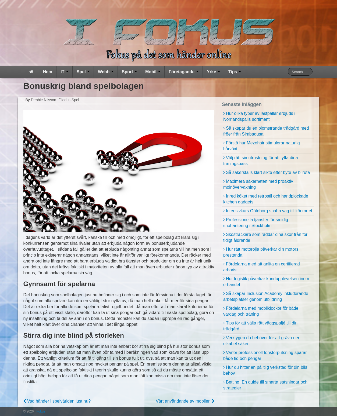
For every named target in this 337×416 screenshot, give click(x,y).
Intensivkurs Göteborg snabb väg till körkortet (269, 211)
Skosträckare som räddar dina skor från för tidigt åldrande (265, 237)
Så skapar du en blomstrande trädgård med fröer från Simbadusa (266, 131)
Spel (83, 72)
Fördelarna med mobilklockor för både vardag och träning (260, 311)
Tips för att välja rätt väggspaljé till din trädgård (260, 326)
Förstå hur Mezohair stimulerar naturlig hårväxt (261, 146)
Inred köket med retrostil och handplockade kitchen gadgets (265, 199)
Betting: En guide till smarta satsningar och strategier (265, 385)
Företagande (183, 72)
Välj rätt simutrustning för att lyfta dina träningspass (260, 160)
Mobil (152, 72)
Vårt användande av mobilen (185, 401)
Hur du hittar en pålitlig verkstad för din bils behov (265, 370)
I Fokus (39, 411)
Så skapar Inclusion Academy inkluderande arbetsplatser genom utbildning (265, 296)
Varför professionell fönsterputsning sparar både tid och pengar (265, 355)
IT (64, 72)
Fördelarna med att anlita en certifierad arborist (261, 267)
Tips (234, 72)
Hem (47, 72)
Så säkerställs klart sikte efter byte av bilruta (268, 172)
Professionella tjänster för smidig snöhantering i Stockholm (255, 222)
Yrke (213, 72)
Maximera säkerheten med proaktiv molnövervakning (258, 184)
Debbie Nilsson (43, 100)
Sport (129, 72)
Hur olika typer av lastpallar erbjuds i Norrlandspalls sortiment (259, 116)
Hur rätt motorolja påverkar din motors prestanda (260, 252)
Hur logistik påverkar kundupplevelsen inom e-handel (266, 281)
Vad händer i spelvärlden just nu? (57, 401)
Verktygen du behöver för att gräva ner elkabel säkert (261, 340)
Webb (105, 72)
